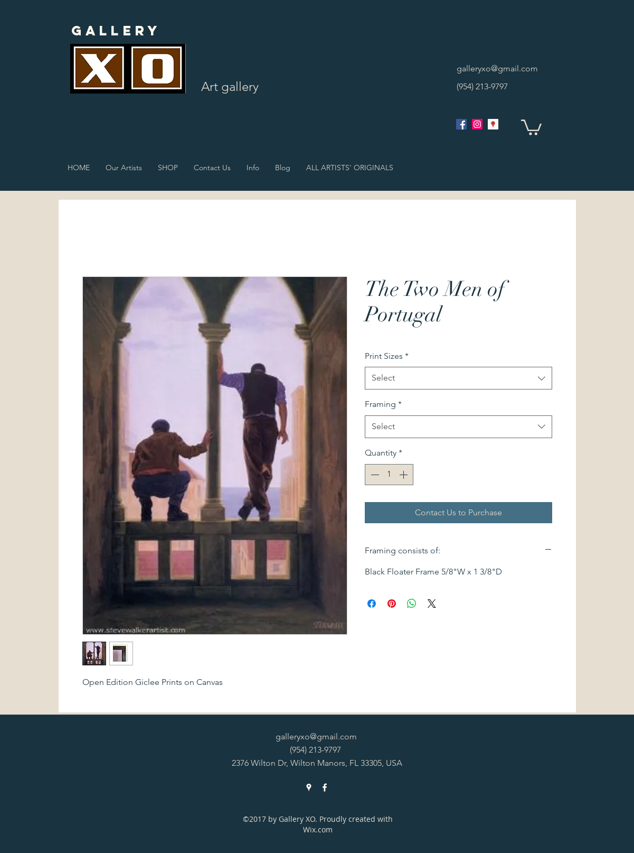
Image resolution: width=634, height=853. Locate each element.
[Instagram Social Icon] (477, 124)
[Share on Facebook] (371, 603)
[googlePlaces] (493, 124)
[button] (531, 126)
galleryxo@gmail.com (497, 68)
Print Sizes (387, 356)
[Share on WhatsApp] (411, 603)
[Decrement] (373, 475)
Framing (383, 404)
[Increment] (404, 475)
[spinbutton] (389, 475)
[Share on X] (431, 603)
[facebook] (461, 124)
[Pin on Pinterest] (391, 603)
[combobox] (458, 378)
